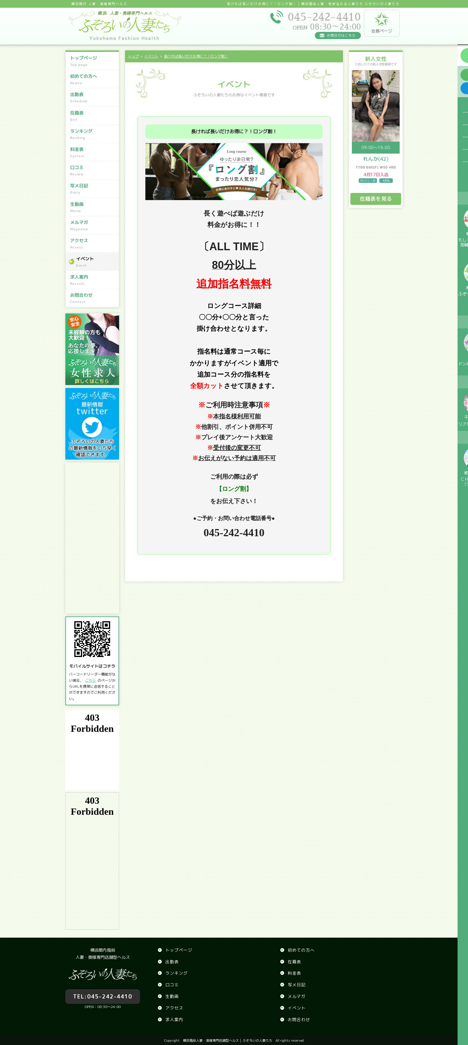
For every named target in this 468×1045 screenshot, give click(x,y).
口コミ (93, 170)
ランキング (93, 134)
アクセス (93, 243)
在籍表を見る (376, 198)
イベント (96, 262)
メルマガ (93, 225)
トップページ (93, 61)
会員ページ (381, 23)
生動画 (93, 207)
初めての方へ (93, 79)
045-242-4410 (102, 993)
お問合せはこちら (341, 35)
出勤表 (93, 97)
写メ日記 (93, 189)
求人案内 (93, 280)
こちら (90, 680)
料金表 (93, 152)
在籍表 (93, 116)
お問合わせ (93, 298)
